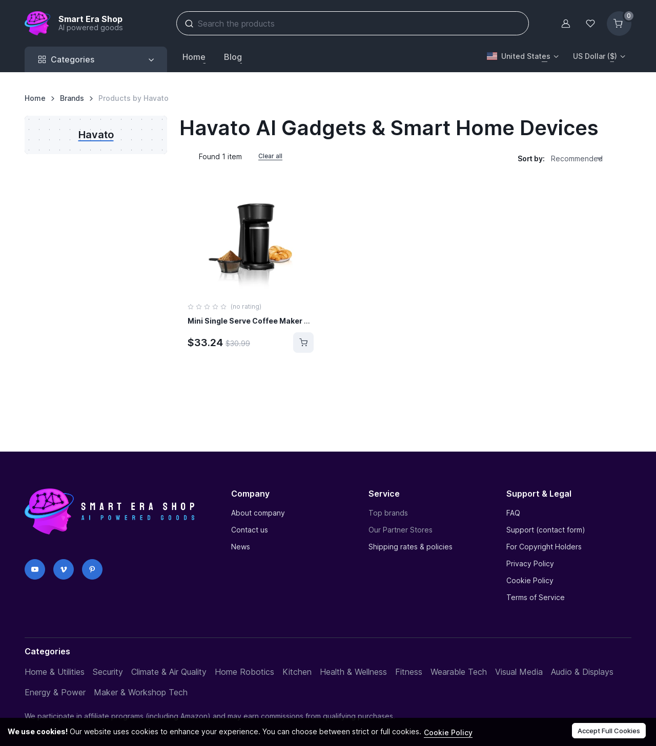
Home (35, 98)
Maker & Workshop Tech (141, 692)
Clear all (270, 156)
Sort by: (531, 158)
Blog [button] (233, 57)
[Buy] (303, 342)
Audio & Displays (582, 672)
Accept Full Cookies (609, 731)
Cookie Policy (530, 580)
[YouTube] (35, 569)
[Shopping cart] (619, 23)
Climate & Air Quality (169, 672)
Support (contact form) (545, 529)
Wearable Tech (458, 672)
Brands (72, 98)
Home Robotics (244, 672)
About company (258, 512)
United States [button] (518, 56)
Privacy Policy (530, 563)
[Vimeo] (63, 569)
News (240, 546)
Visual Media (519, 672)
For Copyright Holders (544, 546)
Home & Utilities (55, 672)
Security (108, 672)
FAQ (513, 512)
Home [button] (194, 57)
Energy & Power (55, 692)
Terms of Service (535, 597)
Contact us (249, 529)
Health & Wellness (353, 672)
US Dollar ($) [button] (595, 56)
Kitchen (297, 672)
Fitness (408, 672)
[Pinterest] (92, 569)
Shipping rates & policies (410, 546)
